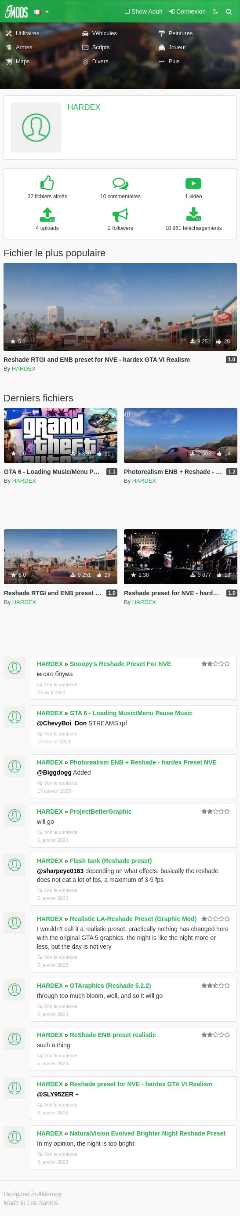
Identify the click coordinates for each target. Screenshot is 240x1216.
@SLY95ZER (55, 1094)
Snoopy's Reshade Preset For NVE (120, 663)
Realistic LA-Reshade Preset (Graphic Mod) (133, 918)
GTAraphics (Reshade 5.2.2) (110, 985)
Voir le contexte (57, 684)
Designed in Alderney (33, 1194)
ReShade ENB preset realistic (113, 1034)
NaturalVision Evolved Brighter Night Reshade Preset (148, 1133)
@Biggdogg (54, 772)
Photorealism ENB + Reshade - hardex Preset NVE (143, 762)
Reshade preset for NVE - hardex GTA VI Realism (141, 1084)
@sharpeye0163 (60, 870)
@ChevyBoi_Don (62, 723)
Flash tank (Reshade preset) (111, 860)
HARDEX (84, 107)
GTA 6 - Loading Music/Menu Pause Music (131, 713)
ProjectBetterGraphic (101, 811)
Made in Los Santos (31, 1202)
